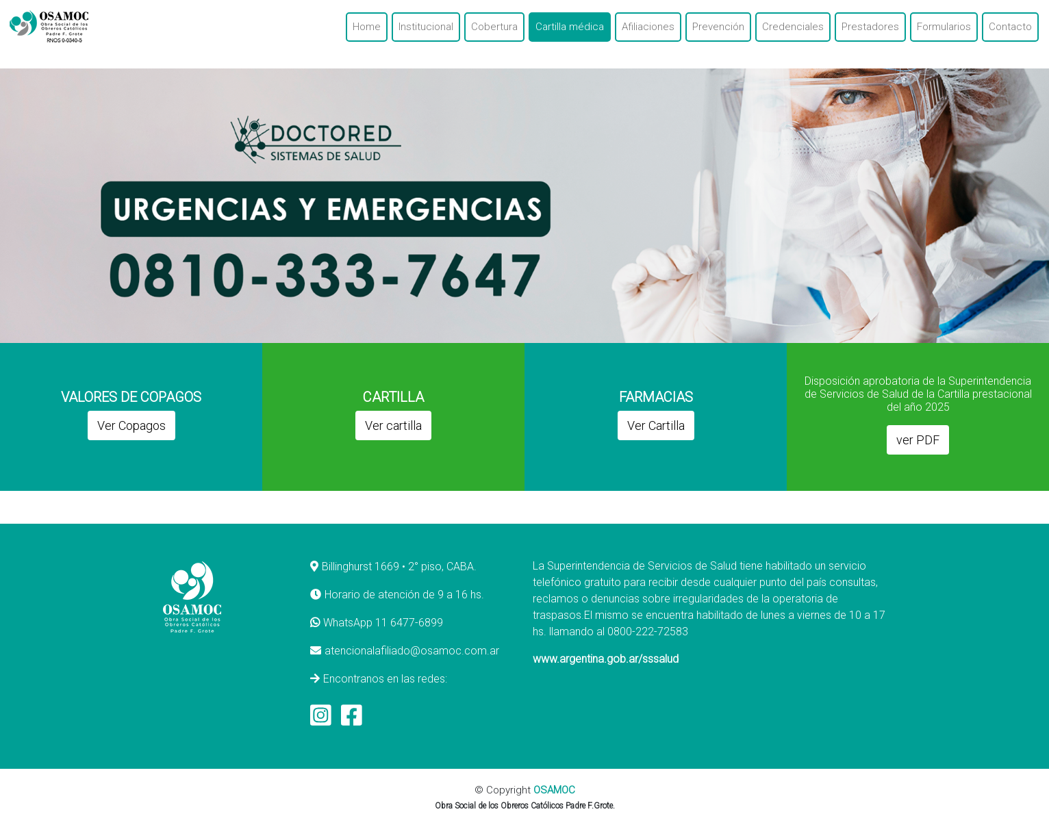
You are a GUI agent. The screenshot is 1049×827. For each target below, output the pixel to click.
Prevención (718, 27)
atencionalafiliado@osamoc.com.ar (412, 650)
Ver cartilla (393, 425)
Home (367, 27)
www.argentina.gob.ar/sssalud (606, 658)
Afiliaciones (648, 27)
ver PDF (917, 440)
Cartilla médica (569, 27)
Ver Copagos (131, 425)
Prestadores (870, 27)
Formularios (944, 27)
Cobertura (494, 27)
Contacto (1010, 27)
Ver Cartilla (656, 425)
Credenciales (793, 27)
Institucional (426, 27)
